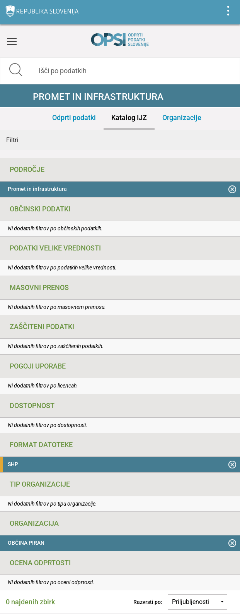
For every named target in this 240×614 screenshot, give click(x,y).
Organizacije (181, 117)
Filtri (12, 140)
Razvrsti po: (147, 602)
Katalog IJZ (129, 117)
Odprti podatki (74, 117)
